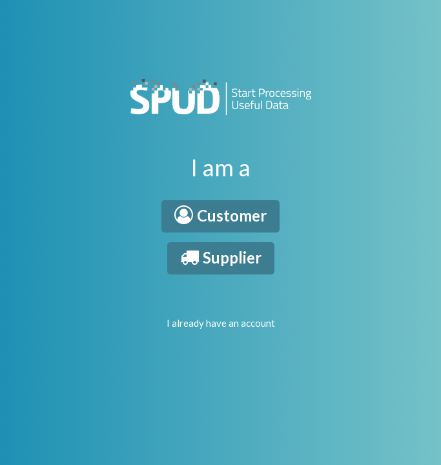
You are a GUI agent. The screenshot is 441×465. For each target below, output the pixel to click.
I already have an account (221, 323)
